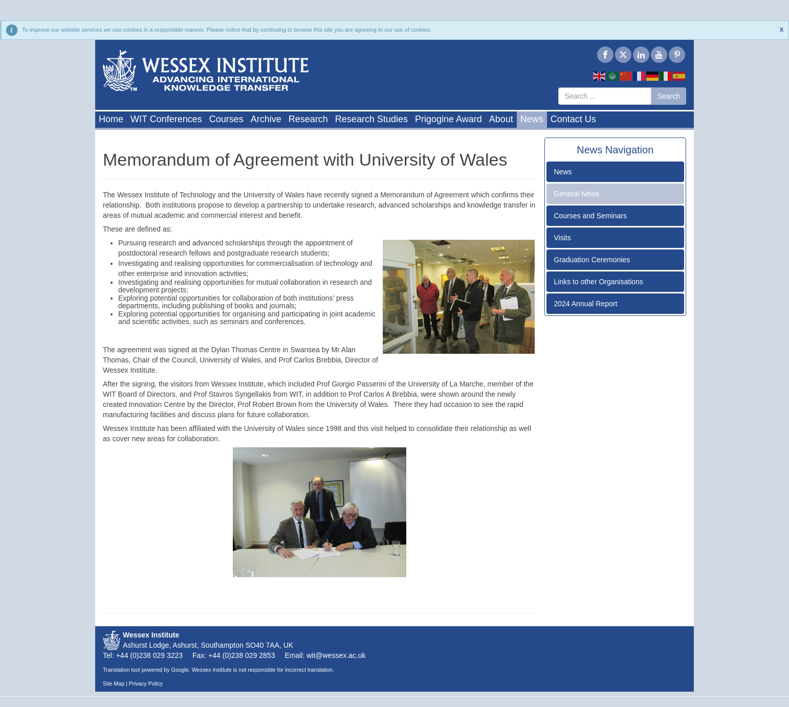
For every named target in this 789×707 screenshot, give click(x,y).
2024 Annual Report (586, 304)
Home (111, 119)
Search (669, 96)
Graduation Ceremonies (592, 260)
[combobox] (604, 96)
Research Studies (371, 119)
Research (308, 119)
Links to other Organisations (598, 282)
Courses (226, 119)
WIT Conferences (166, 119)
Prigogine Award (448, 119)
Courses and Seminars (590, 216)
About (501, 119)
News (531, 119)
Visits (562, 238)
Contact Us (573, 119)
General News (577, 194)
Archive (266, 119)
